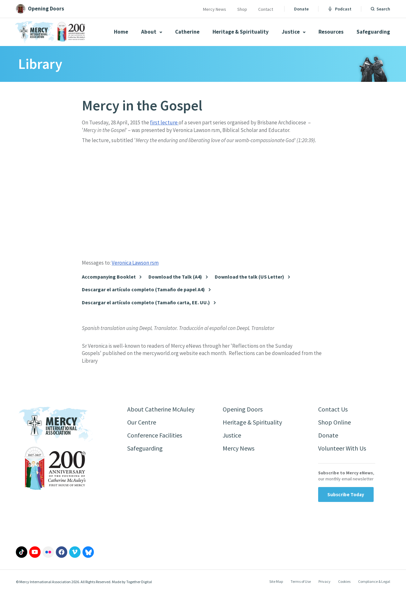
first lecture (164, 122)
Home (121, 31)
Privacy (324, 581)
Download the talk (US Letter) (249, 277)
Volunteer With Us (342, 448)
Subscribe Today (345, 494)
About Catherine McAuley (160, 409)
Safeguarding (373, 31)
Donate (301, 9)
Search (383, 9)
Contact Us (333, 409)
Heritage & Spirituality (241, 31)
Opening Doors (243, 409)
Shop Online (334, 422)
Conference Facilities (154, 435)
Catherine (187, 31)
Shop (242, 9)
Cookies (344, 581)
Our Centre (141, 422)
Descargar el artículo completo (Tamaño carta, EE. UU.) (146, 303)
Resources (331, 31)
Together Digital (139, 581)
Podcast (339, 9)
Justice (293, 31)
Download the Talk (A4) (175, 277)
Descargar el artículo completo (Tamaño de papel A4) (143, 290)
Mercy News (214, 9)
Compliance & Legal (374, 581)
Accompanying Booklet (109, 277)
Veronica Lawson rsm (135, 262)
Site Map (276, 581)
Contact (265, 9)
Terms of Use (301, 581)
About (151, 31)
